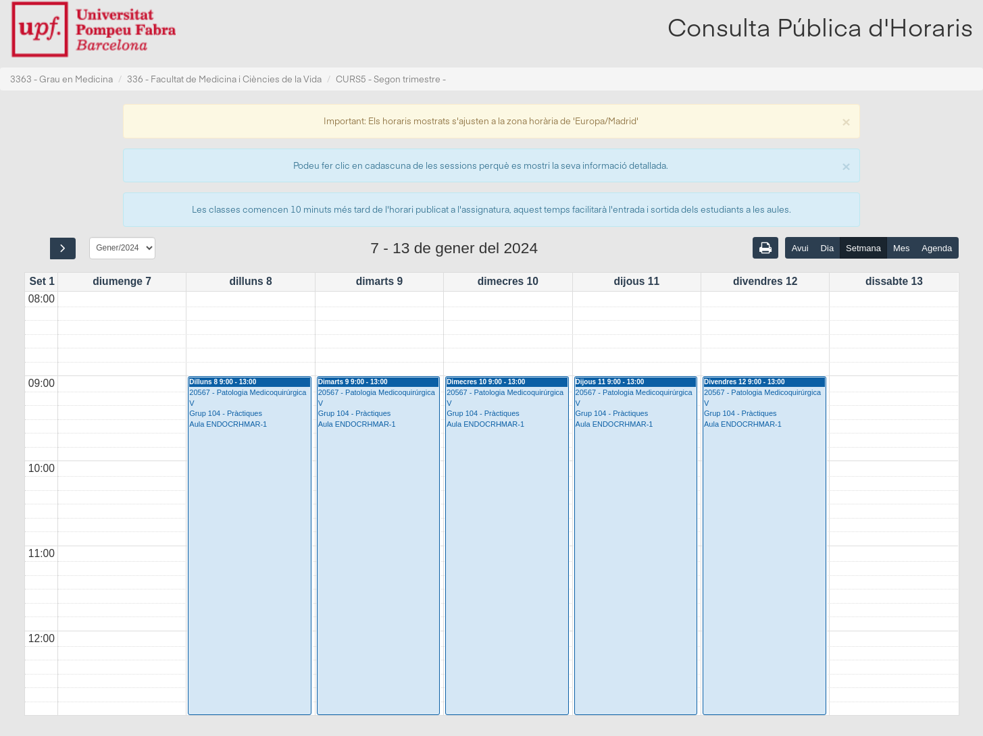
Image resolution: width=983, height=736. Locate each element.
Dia (827, 248)
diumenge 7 (122, 281)
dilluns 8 (250, 281)
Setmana (863, 248)
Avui (800, 248)
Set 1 (42, 281)
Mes (901, 248)
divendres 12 (765, 281)
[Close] (846, 120)
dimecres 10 (508, 281)
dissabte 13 (894, 281)
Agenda (937, 248)
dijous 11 (636, 281)
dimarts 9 (379, 281)
